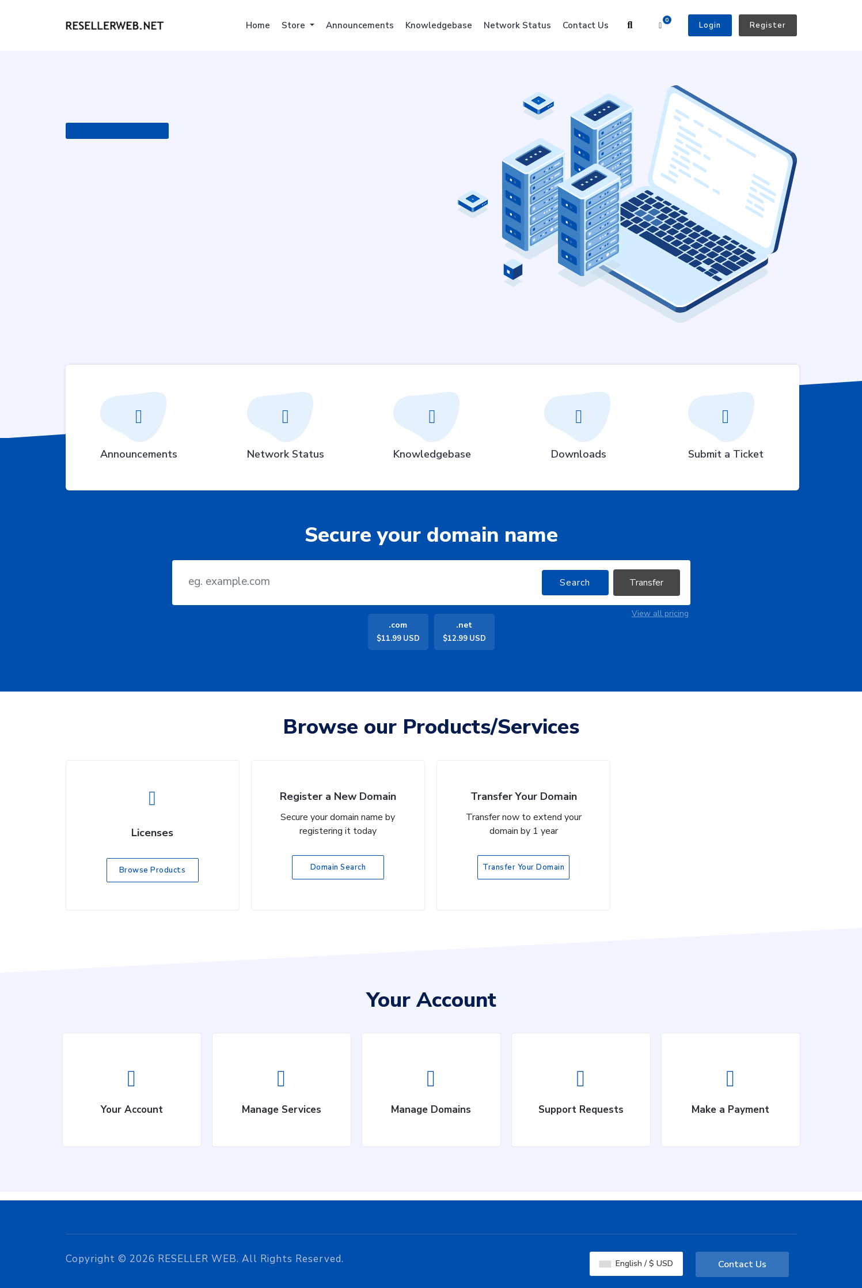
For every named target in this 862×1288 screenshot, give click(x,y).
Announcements (360, 25)
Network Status (517, 25)
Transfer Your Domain (523, 867)
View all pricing (660, 613)
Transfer (646, 582)
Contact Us (586, 25)
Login (710, 25)
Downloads (578, 430)
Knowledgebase (438, 25)
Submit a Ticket (726, 430)
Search (575, 582)
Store (294, 25)
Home (258, 25)
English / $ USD (636, 1262)
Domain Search (338, 867)
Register (768, 25)
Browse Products (152, 870)
